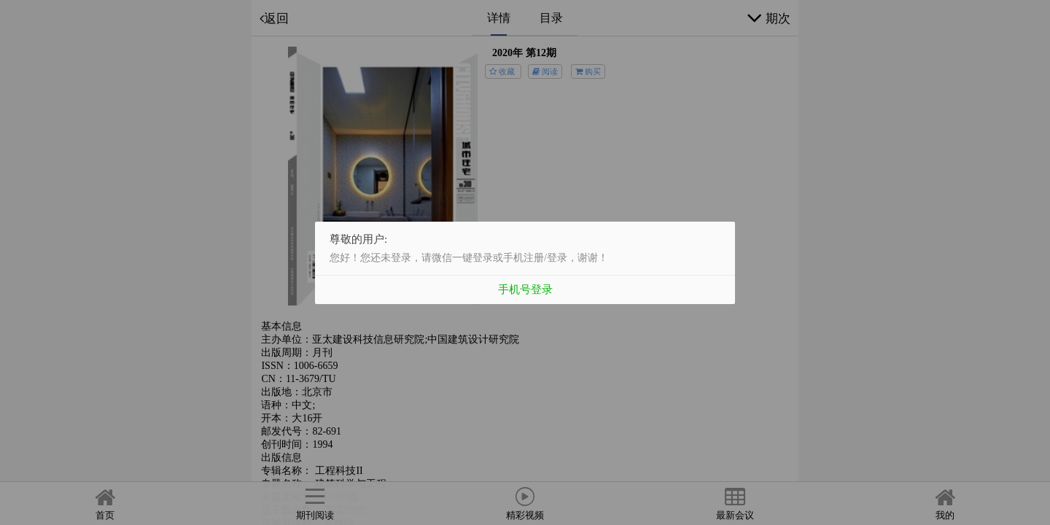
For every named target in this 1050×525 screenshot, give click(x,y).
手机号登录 (525, 289)
